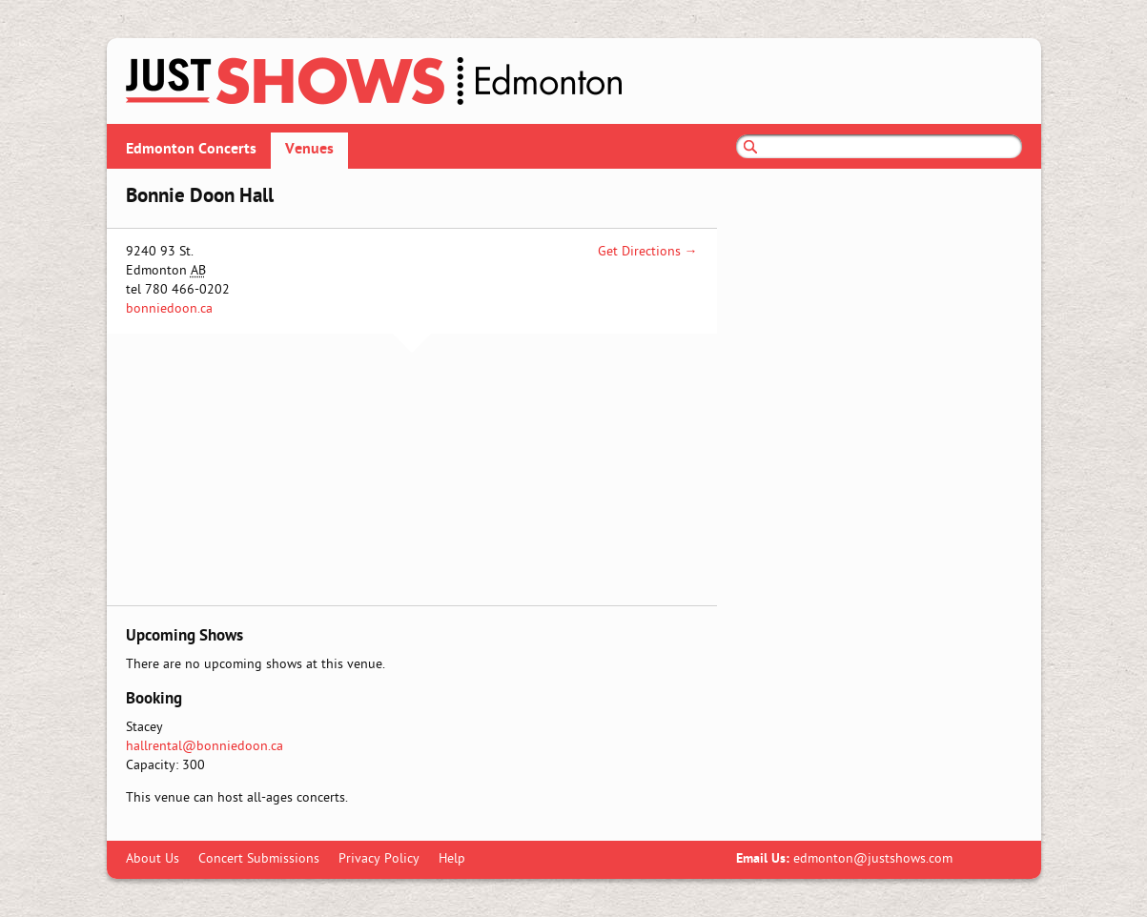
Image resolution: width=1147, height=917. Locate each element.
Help (452, 859)
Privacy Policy (379, 859)
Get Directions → (648, 252)
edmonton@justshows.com (872, 859)
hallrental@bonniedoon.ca (204, 747)
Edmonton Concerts (191, 149)
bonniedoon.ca (169, 309)
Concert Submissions (258, 859)
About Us (152, 859)
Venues (309, 149)
